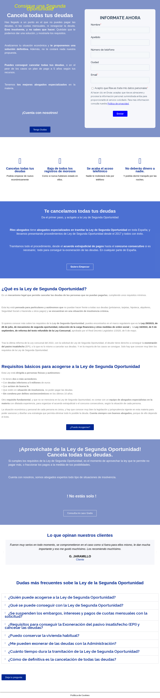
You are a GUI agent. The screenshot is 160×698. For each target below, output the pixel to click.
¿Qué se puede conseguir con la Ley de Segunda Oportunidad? (65, 605)
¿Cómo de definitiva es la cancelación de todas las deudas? (62, 659)
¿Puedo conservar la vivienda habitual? (43, 635)
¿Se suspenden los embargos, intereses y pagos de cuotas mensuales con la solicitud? (76, 615)
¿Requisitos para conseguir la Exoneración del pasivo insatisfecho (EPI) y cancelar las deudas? (72, 626)
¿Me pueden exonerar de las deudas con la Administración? (62, 643)
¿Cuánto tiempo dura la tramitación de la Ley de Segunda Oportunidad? (74, 651)
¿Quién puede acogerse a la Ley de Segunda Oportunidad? (62, 597)
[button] (3, 552)
